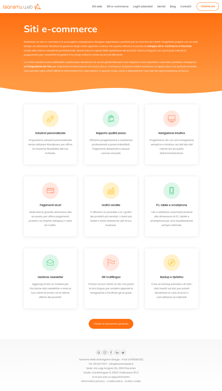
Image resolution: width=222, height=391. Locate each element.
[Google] (98, 352)
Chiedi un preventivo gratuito (111, 324)
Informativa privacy (93, 381)
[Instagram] (105, 352)
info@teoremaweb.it (121, 364)
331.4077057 (100, 364)
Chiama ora (208, 6)
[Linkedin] (117, 352)
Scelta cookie (133, 381)
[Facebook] (111, 352)
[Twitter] (123, 352)
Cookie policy (115, 381)
